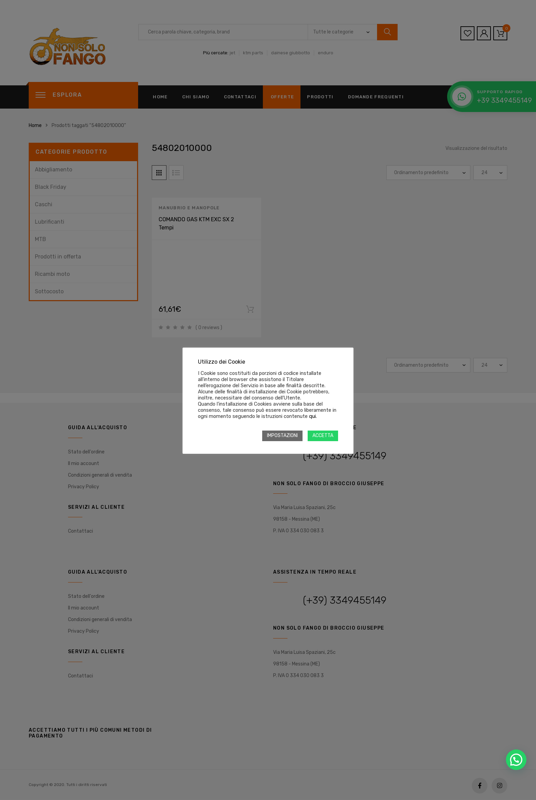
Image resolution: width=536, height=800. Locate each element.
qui (312, 416)
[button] (516, 759)
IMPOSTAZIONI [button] (282, 435)
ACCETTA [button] (322, 435)
